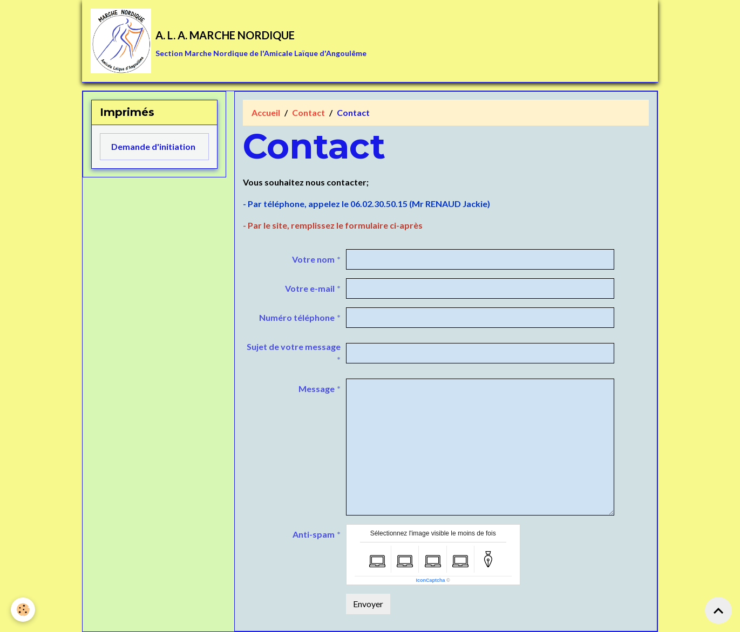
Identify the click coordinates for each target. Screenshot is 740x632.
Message (316, 388)
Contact (308, 112)
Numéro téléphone (297, 317)
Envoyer (368, 604)
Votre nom (313, 259)
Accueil (266, 112)
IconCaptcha (430, 580)
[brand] (228, 41)
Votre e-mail (310, 288)
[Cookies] (23, 609)
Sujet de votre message (294, 346)
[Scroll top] (718, 610)
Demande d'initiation (153, 146)
